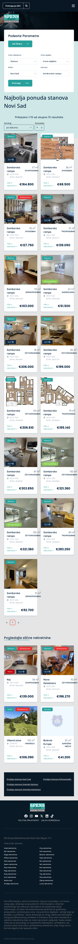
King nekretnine (10, 874)
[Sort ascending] (37, 127)
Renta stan (8, 880)
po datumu (12, 127)
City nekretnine (45, 848)
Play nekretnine (10, 871)
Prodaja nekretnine (11, 884)
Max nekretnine (45, 871)
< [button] (7, 622)
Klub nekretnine (10, 861)
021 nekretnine (9, 851)
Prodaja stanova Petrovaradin (57, 779)
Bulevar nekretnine (47, 855)
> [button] (18, 622)
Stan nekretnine (10, 867)
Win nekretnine (45, 864)
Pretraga (20, 83)
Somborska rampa (52, 73)
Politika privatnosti (28, 820)
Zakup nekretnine (46, 880)
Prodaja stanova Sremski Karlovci (22, 784)
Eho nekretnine (45, 861)
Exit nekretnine (45, 867)
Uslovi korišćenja (50, 820)
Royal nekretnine (10, 855)
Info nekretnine (45, 851)
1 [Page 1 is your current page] (12, 622)
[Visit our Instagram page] (31, 816)
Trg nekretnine (45, 874)
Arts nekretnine (10, 877)
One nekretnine (45, 877)
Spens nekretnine (10, 864)
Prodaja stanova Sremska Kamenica (24, 789)
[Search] (26, 6)
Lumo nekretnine (46, 884)
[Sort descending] (42, 127)
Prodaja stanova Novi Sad (19, 779)
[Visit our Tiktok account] (52, 816)
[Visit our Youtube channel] (36, 816)
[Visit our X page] (41, 816)
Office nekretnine (10, 858)
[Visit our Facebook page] (26, 816)
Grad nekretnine (10, 848)
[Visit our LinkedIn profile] (47, 816)
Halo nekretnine (46, 858)
